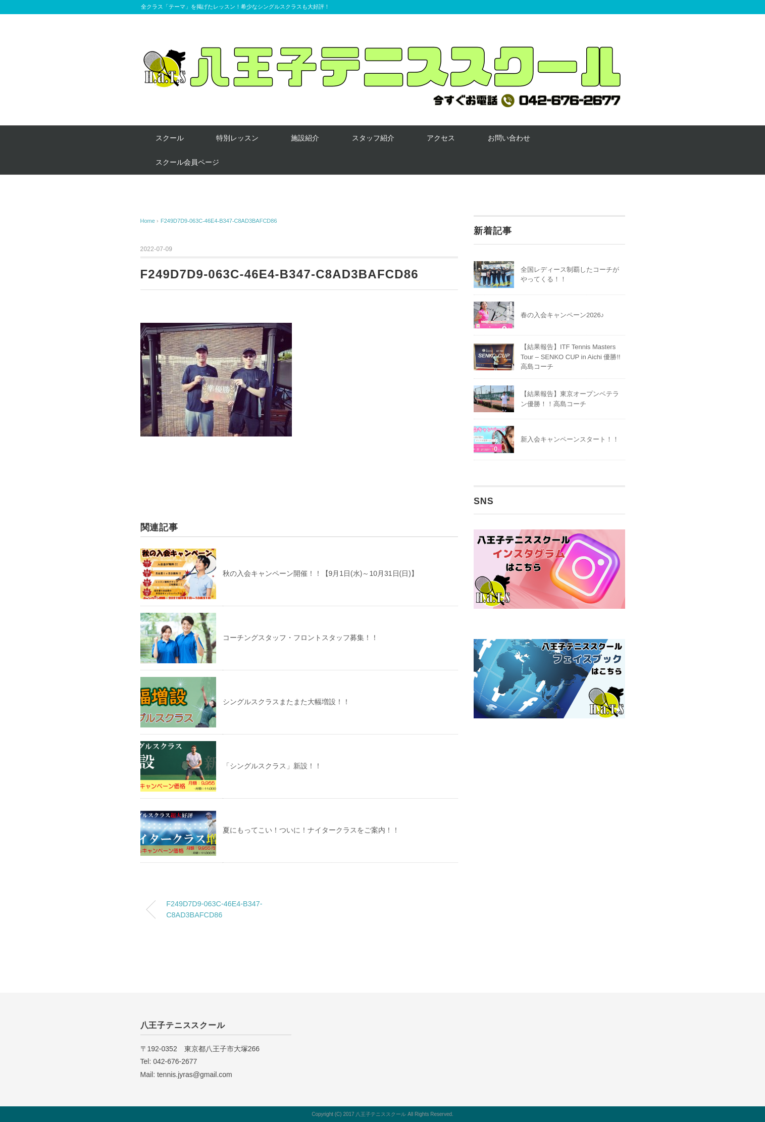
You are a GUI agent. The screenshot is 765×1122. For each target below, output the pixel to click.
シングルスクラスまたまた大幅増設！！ (286, 702)
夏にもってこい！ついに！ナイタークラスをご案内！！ (311, 830)
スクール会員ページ (187, 162)
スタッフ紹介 (373, 138)
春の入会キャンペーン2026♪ (562, 315)
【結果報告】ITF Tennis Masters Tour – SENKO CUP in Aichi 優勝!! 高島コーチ (571, 356)
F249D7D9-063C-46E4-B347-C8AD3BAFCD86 (219, 221)
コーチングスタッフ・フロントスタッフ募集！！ (300, 637)
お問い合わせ (509, 138)
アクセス (441, 138)
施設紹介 (305, 138)
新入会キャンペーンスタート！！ (570, 439)
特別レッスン (237, 138)
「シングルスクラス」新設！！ (272, 766)
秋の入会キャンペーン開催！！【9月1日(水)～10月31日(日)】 (320, 573)
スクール (170, 138)
